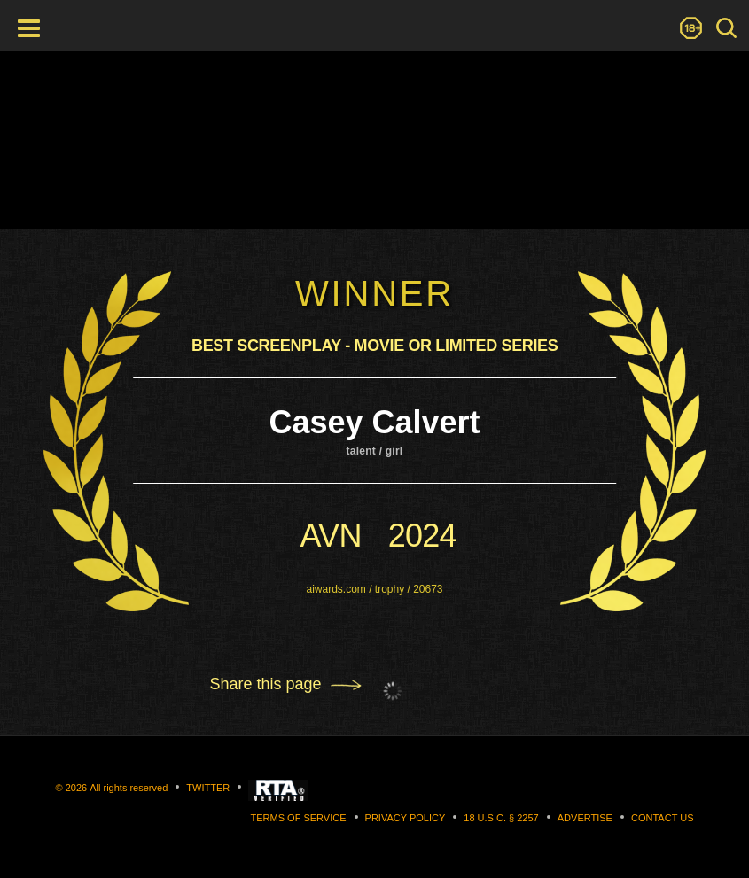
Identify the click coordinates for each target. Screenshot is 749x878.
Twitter (208, 787)
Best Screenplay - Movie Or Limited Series (374, 345)
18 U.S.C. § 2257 (501, 817)
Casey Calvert (374, 422)
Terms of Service (299, 817)
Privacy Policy (405, 817)
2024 (422, 535)
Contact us (662, 817)
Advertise (585, 817)
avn (330, 535)
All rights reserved (129, 787)
